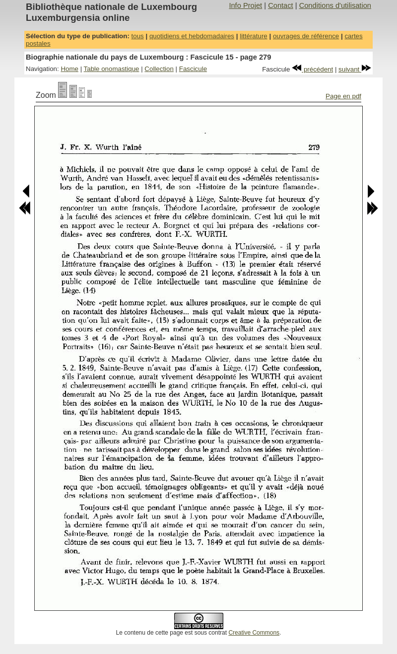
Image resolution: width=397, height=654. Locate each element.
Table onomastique (111, 69)
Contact (280, 5)
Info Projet (245, 5)
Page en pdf (343, 96)
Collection (159, 69)
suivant (354, 69)
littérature (253, 36)
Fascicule (193, 69)
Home (69, 69)
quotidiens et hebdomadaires (191, 36)
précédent (312, 69)
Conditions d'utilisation (335, 5)
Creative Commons (253, 632)
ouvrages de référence (306, 36)
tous (138, 36)
